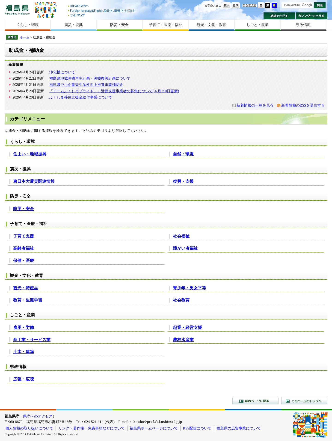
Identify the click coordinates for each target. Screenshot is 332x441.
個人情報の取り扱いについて (29, 428)
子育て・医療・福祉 (165, 25)
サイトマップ (102, 15)
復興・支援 (183, 181)
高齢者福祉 (23, 248)
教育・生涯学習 (27, 300)
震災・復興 (73, 25)
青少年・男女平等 (189, 288)
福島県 (17, 9)
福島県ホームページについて (154, 428)
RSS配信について (197, 428)
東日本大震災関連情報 (34, 181)
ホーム (25, 37)
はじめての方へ (102, 6)
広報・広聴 (23, 379)
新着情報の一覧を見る (255, 105)
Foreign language (102, 11)
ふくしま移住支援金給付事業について (80, 97)
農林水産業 (183, 339)
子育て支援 (23, 236)
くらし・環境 (28, 25)
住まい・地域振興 (29, 154)
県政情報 (303, 25)
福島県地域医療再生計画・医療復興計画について (89, 78)
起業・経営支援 (187, 327)
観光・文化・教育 (211, 25)
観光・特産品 (25, 288)
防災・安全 (119, 25)
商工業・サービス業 (31, 339)
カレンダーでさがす (311, 15)
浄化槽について (62, 72)
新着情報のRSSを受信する (303, 105)
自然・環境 (183, 154)
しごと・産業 (257, 25)
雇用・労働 (23, 327)
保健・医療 (23, 260)
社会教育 (181, 300)
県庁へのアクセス (38, 416)
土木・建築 (23, 351)
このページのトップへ (304, 400)
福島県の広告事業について (238, 428)
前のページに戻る (255, 400)
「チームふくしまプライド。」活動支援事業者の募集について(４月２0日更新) (114, 91)
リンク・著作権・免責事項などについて (91, 428)
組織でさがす (279, 15)
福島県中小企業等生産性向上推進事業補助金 (86, 85)
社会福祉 (181, 236)
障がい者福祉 (185, 248)
